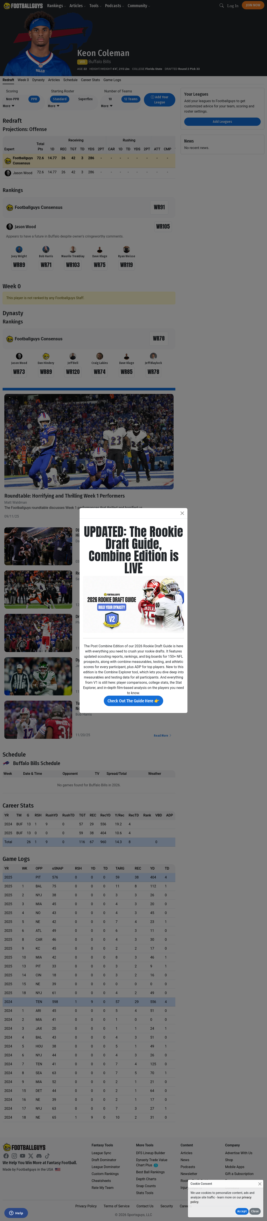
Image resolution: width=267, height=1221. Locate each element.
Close (255, 1211)
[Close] (259, 1184)
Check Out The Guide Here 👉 (133, 700)
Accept (242, 1211)
